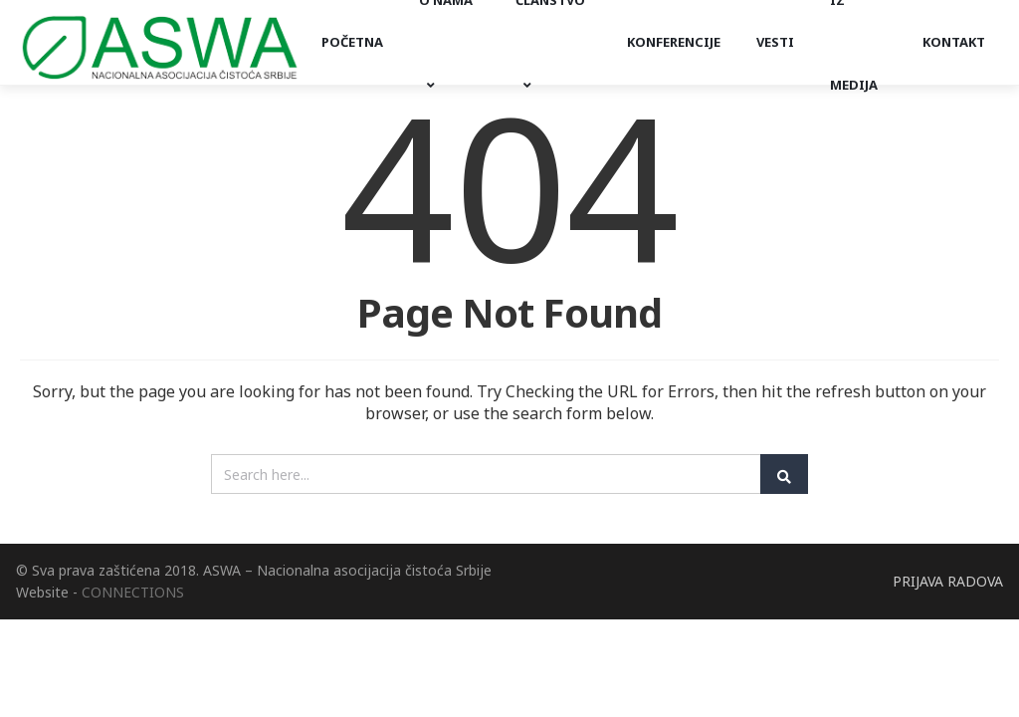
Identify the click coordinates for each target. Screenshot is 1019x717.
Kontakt (953, 42)
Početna (352, 42)
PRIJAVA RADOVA (948, 581)
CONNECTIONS (133, 592)
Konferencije (673, 42)
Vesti (775, 42)
